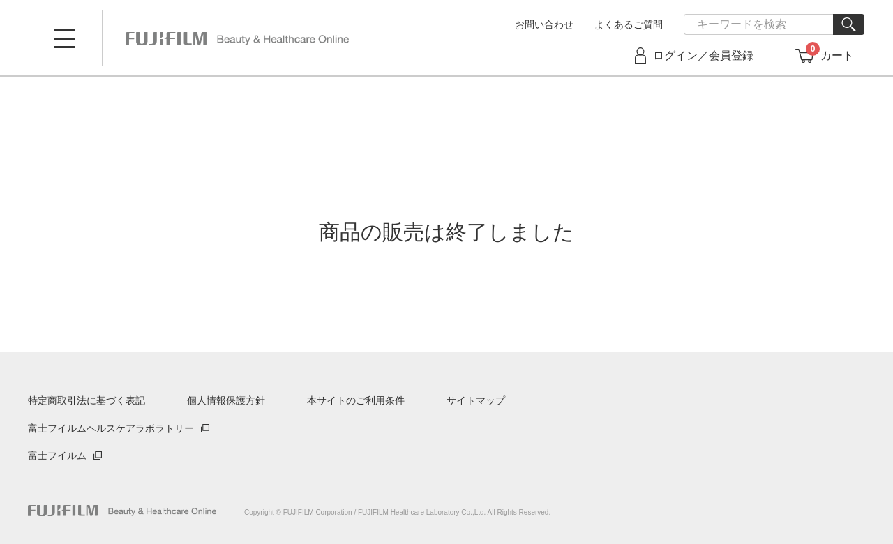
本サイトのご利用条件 (356, 400)
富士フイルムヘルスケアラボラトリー (111, 428)
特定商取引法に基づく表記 (86, 400)
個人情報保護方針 (226, 400)
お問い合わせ (544, 24)
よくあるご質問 (628, 24)
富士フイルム (57, 455)
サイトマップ (475, 400)
